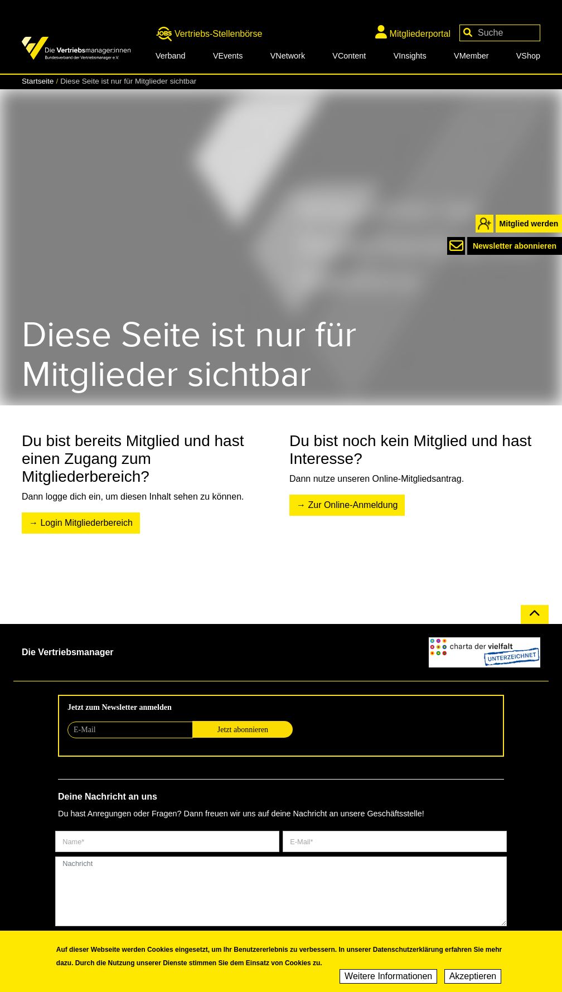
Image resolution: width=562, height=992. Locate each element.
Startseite (38, 81)
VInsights (410, 55)
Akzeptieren (473, 976)
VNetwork (287, 55)
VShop (528, 55)
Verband (171, 55)
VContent (349, 55)
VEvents (228, 55)
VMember (471, 55)
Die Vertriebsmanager (68, 652)
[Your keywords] (499, 33)
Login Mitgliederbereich (86, 523)
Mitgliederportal (412, 31)
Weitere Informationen (388, 976)
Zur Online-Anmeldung (353, 505)
